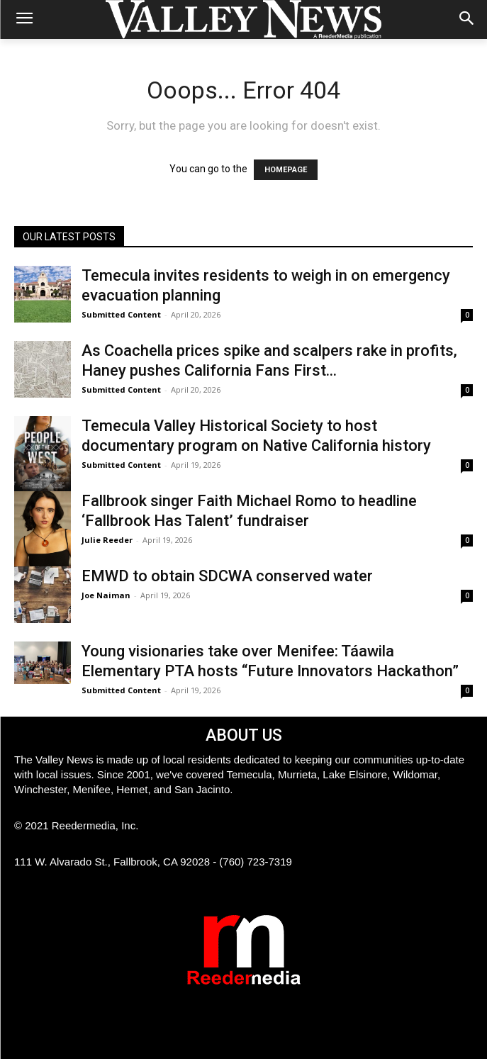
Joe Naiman (106, 595)
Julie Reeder (107, 539)
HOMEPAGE (285, 169)
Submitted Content (121, 314)
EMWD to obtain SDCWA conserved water (227, 576)
